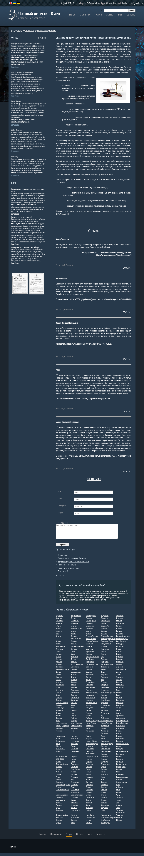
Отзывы (109, 14)
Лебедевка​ (89, 710)
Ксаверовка (120, 708)
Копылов (59, 703)
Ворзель (104, 649)
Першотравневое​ (122, 754)
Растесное (59, 774)
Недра (103, 741)
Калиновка (120, 687)
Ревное (73, 774)
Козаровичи (90, 698)
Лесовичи (104, 713)
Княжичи (119, 695)
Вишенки (74, 646)
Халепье (74, 810)
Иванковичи (60, 687)
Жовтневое (89, 677)
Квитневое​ (89, 692)
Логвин (58, 718)
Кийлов (58, 695)
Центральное (75, 813)
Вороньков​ (59, 651)
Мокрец (118, 733)
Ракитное (104, 772)
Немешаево (120, 741)
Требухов (89, 805)
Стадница (89, 795)
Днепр (103, 672)
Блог (120, 14)
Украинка (59, 808)
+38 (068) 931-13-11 (68, 3)
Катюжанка (59, 692)
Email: (60, 499)
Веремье (74, 644)
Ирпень (73, 687)
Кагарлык (104, 687)
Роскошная (74, 780)
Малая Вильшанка (122, 723)
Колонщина (75, 700)
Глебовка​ (104, 654)
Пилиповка (104, 759)
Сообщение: (63, 523)
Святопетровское (122, 785)
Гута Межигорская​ (92, 667)
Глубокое (59, 657)
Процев (103, 769)
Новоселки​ (74, 746)
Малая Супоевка (106, 726)
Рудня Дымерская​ (122, 780)
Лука (102, 718)
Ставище (104, 792)
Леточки (58, 716)
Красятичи (104, 705)
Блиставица (120, 626)
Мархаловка (120, 728)
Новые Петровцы (107, 746)
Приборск (59, 769)
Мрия (103, 739)
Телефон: (62, 506)
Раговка (88, 772)
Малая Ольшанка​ (61, 726)
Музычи (119, 739)
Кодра (58, 698)
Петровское (120, 756)
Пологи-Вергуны (121, 767)
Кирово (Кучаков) (92, 695)
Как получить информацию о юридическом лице (27, 190)
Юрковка (119, 823)
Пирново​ (104, 762)
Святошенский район (63, 787)
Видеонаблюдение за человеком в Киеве (73, 564)
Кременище (120, 705)
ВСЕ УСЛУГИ (60, 578)
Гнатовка (89, 657)
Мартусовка (105, 728)
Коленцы (59, 700)
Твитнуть (13, 849)
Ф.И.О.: (61, 492)
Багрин (73, 621)
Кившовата (105, 692)
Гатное (73, 654)
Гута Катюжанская (77, 667)
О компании (85, 14)
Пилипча (119, 759)
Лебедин (104, 710)
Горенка (73, 662)
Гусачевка (59, 667)
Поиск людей (63, 574)
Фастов (88, 808)
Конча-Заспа (90, 700)
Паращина (74, 751)
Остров (118, 749)
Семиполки (89, 787)
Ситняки (58, 790)
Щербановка (105, 823)
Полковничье (105, 767)
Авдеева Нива (76, 618)
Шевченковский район (108, 820)
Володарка (120, 646)
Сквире (73, 790)
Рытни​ (88, 782)
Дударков (89, 675)
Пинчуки (89, 762)
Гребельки (59, 664)
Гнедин (103, 657)
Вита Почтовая (121, 644)
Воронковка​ (120, 649)
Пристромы (74, 769)
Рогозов (58, 777)
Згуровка (74, 685)
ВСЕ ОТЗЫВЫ (94, 478)
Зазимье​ (58, 682)
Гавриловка (105, 651)
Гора (102, 659)
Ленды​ (118, 710)
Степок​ (88, 797)
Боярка (88, 634)
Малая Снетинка (76, 726)
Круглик (88, 708)
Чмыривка (119, 818)
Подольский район (62, 767)
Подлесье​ (119, 764)
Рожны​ (88, 777)
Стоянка (103, 797)
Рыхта (103, 782)
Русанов (58, 782)
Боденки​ (58, 631)
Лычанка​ (59, 721)
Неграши (89, 741)
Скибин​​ (88, 790)
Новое (58, 746)
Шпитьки (74, 823)
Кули (72, 710)
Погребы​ (89, 764)
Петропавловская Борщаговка (61, 760)
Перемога (59, 754)
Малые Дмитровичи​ (62, 728)
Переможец (75, 754)
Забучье (88, 680)
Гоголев (58, 659)
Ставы (118, 792)
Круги (73, 708)
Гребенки (74, 664)
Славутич (104, 790)
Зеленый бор (90, 685)
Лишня (118, 716)
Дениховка (59, 669)
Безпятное (119, 621)
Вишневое (89, 646)
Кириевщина (75, 695)
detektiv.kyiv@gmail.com (132, 3)
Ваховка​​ (58, 639)
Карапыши (119, 690)
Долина (58, 675)
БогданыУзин (105, 628)
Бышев (88, 636)
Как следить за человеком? (21, 217)
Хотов (118, 810)
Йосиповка (89, 687)
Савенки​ (119, 782)
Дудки (103, 675)
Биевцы (103, 626)
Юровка (58, 825)
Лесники (73, 713)
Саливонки (59, 785)
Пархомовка (90, 751)
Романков (104, 777)
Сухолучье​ (74, 800)
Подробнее (15, 67)
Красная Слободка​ (62, 705)
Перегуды (119, 751)
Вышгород (89, 651)
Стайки (103, 795)
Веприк (58, 644)
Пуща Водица (75, 772)
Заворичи (119, 680)
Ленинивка (59, 713)
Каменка (74, 690)
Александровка (91, 618)
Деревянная (75, 669)
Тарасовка (119, 800)
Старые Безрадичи (62, 797)
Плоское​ (58, 764)
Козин (118, 698)
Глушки (73, 657)
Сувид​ (118, 797)
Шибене (119, 820)
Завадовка (104, 680)
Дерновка (119, 669)
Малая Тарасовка (122, 726)
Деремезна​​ (105, 669)
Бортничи (59, 634)
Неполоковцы (60, 744)
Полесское (89, 767)
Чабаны (88, 813)
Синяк (118, 787)
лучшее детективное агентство (96, 67)
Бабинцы (59, 621)
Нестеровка (75, 744)
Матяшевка (59, 731)
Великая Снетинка (107, 639)
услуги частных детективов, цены (79, 211)
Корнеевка (74, 703)
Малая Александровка (93, 723)
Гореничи (59, 662)
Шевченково (90, 820)
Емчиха (58, 677)
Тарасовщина (60, 803)
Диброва (74, 672)
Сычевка (104, 800)
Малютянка (89, 728)
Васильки (104, 636)
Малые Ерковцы (76, 728)
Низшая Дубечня (91, 744)
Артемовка (119, 618)
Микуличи (74, 731)
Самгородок (75, 785)
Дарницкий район (107, 667)
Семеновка (74, 787)
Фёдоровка (105, 808)
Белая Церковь (91, 623)
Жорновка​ (104, 677)
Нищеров (119, 744)
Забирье (73, 680)
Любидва (89, 721)
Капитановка (90, 690)
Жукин (118, 677)
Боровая (104, 631)
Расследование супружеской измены (72, 561)
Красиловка (120, 703)
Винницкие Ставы (107, 644)
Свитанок (104, 785)
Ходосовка (104, 810)
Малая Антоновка (107, 723)
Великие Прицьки (122, 641)
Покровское (75, 767)
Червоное (74, 818)
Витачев (58, 646)
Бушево (73, 636)
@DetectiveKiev (93, 3)
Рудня (103, 780)
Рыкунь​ (73, 782)
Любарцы (74, 721)
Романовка (120, 777)
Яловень (89, 825)
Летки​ (118, 713)
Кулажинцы (60, 710)
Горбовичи (119, 659)
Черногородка (106, 818)
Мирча (73, 733)
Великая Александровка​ (76, 640)
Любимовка (105, 721)
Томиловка (74, 805)
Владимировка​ (106, 646)
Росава (58, 780)
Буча (57, 636)
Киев (118, 692)
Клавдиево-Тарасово (108, 695)
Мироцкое (59, 733)
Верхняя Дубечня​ (92, 644)
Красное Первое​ (91, 705)
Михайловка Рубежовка (105, 734)
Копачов (119, 700)
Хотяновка (59, 813)
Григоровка (104, 664)
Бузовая (119, 634)
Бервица (119, 623)
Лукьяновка (120, 718)
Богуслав (119, 628)
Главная (71, 14)
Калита (58, 690)
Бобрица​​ (74, 628)
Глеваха (119, 654)
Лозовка (73, 718)
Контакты (130, 14)
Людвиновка (120, 721)
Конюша (104, 700)
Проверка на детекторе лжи (68, 570)
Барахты (89, 621)
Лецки (73, 716)
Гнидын (118, 657)
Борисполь (89, 631)
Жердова (74, 677)
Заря (102, 682)
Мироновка (120, 731)
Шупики (88, 823)
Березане (59, 626)
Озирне (73, 749)
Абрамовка (59, 618)
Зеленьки (104, 685)
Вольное (89, 649)
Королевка (89, 703)
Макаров (74, 723)
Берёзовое (74, 626)
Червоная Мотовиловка (120, 814)
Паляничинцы (60, 751)
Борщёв (73, 634)
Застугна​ (119, 682)
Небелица (74, 741)
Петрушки (74, 759)
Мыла (58, 741)
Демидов (119, 667)
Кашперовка (75, 692)
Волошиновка (60, 649)
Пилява (73, 762)
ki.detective (111, 3)
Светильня (89, 785)
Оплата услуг (63, 557)
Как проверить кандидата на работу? (25, 247)
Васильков (119, 636)
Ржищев (89, 774)
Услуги (99, 14)
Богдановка (90, 628)
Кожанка (74, 698)
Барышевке (105, 621)
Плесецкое (119, 762)
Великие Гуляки (91, 641)
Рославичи (89, 780)
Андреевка (104, 618)
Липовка (89, 716)
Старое (118, 795)
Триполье (104, 805)
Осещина (104, 749)
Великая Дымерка (92, 639)
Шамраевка (75, 820)
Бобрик (58, 628)
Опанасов (89, 749)
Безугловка (59, 623)
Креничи (59, 708)
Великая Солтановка (123, 639)
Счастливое (90, 800)
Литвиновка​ (105, 716)
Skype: (60, 513)
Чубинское (59, 820)
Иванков (119, 685)
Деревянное (90, 669)
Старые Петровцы (77, 797)
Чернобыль (90, 818)
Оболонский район (122, 746)
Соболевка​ (119, 790)
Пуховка (58, 772)
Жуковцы (59, 680)
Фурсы (58, 810)
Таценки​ (88, 803)
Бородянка (119, 631)
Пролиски (89, 769)
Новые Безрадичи (92, 746)
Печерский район (92, 759)
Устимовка (74, 808)
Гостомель (119, 662)
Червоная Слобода (62, 818)
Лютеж (58, 723)
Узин (117, 805)
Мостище (119, 736)
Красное (74, 705)
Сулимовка (59, 800)
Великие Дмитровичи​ (108, 641)
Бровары (104, 634)
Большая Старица (76, 631)
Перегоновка (105, 751)
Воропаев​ (74, 651)
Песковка (104, 756)
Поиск (101, 10)
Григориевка (90, 664)
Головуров (74, 659)
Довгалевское (121, 672)
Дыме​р (118, 675)
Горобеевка (90, 662)
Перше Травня (105, 754)
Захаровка (59, 685)
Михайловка (90, 733)
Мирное (103, 731)
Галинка (58, 654)
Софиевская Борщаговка (75, 793)
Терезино (104, 803)
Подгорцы (104, 764)
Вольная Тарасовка (77, 649)
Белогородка (105, 623)
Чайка (103, 813)
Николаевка (105, 744)
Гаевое (118, 651)
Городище (104, 662)
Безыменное (75, 623)
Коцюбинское (105, 703)
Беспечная (89, 626)
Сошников (89, 792)
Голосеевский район (92, 659)
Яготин (73, 825)
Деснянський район (62, 672)
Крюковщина (105, 708)
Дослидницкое (76, 675)
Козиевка (104, 698)
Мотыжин (74, 739)
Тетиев (118, 803)
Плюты (73, 764)
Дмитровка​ (89, 672)
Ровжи (103, 774)
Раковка (119, 772)
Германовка (90, 654)
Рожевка (74, 777)
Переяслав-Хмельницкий (90, 755)
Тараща (73, 803)
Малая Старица (91, 726)
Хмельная (89, 810)
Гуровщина (119, 664)
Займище (74, 682)
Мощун (88, 739)
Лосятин (88, 718)
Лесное (88, 713)
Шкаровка (59, 823)
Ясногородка (105, 825)
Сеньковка (104, 787)
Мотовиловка (60, 739)
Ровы (118, 774)
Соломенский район (62, 792)
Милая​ (88, 731)
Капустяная (105, 690)
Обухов (58, 749)
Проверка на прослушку (67, 567)
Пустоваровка (120, 769)
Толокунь (59, 805)
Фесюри (119, 808)
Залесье (88, 682)
